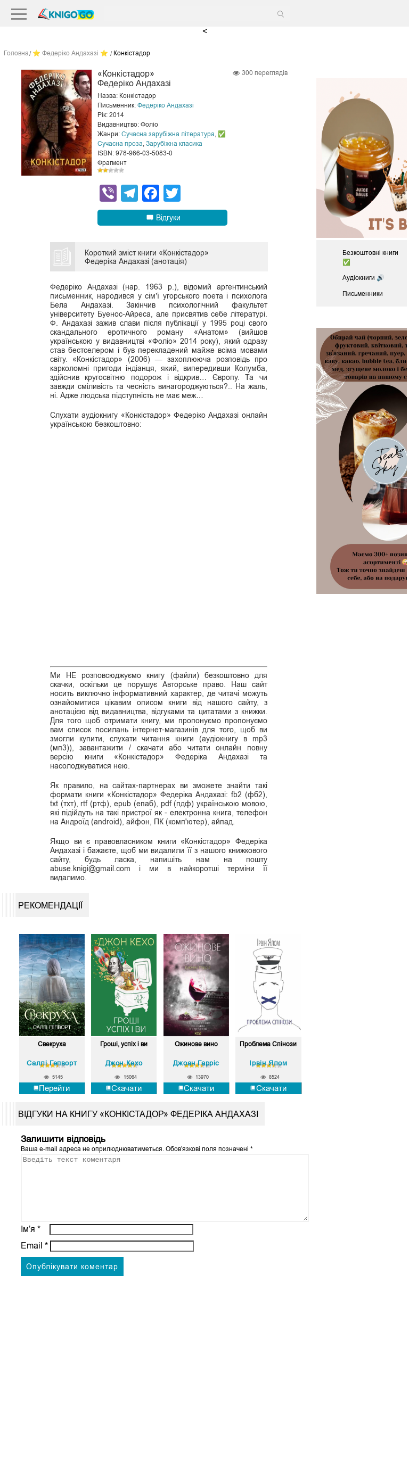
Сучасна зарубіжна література (168, 134)
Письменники (362, 293)
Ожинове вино (196, 1044)
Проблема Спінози (268, 1044)
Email (34, 1258)
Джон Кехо (124, 1063)
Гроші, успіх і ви (124, 1044)
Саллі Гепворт (52, 1063)
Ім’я (31, 1241)
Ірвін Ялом (268, 1063)
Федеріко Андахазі (165, 105)
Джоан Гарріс (196, 1063)
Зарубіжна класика (174, 143)
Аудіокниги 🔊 (363, 278)
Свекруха (52, 1044)
